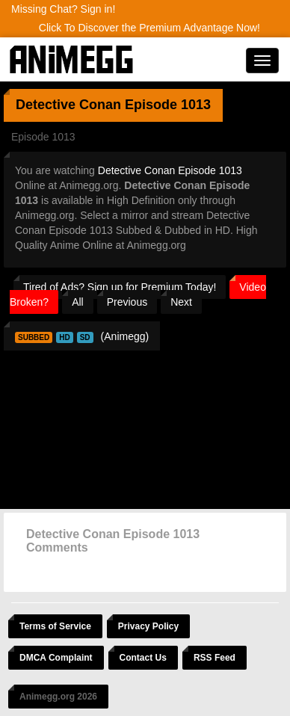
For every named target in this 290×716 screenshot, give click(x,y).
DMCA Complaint (56, 657)
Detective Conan (68, 104)
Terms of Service (55, 626)
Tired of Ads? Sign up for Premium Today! (119, 287)
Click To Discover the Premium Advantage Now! (149, 28)
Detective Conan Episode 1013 (170, 170)
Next (181, 302)
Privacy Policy (148, 626)
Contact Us (143, 657)
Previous (127, 302)
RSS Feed (214, 657)
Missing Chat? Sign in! (63, 9)
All (78, 302)
